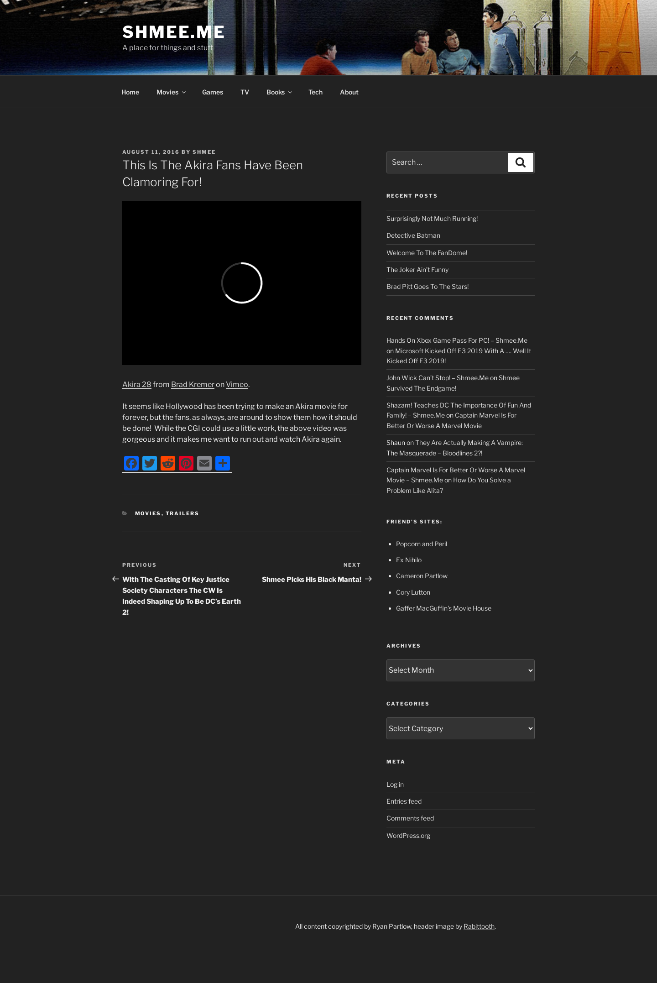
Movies (171, 92)
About (349, 92)
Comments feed (410, 818)
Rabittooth (479, 926)
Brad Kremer (192, 384)
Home (130, 92)
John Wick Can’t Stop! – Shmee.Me (437, 378)
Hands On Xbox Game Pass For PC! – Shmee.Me (456, 340)
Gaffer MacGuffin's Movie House (443, 608)
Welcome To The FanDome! (426, 252)
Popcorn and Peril (421, 544)
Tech (315, 92)
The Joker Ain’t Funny (417, 269)
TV (244, 92)
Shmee (204, 152)
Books (279, 92)
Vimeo (237, 384)
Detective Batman (413, 235)
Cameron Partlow (422, 576)
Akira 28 (136, 384)
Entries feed (404, 801)
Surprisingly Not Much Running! (432, 218)
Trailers (183, 513)
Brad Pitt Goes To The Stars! (427, 286)
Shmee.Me (174, 32)
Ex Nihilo (409, 560)
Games (212, 92)
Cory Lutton (413, 592)
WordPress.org (408, 835)
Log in (395, 784)
